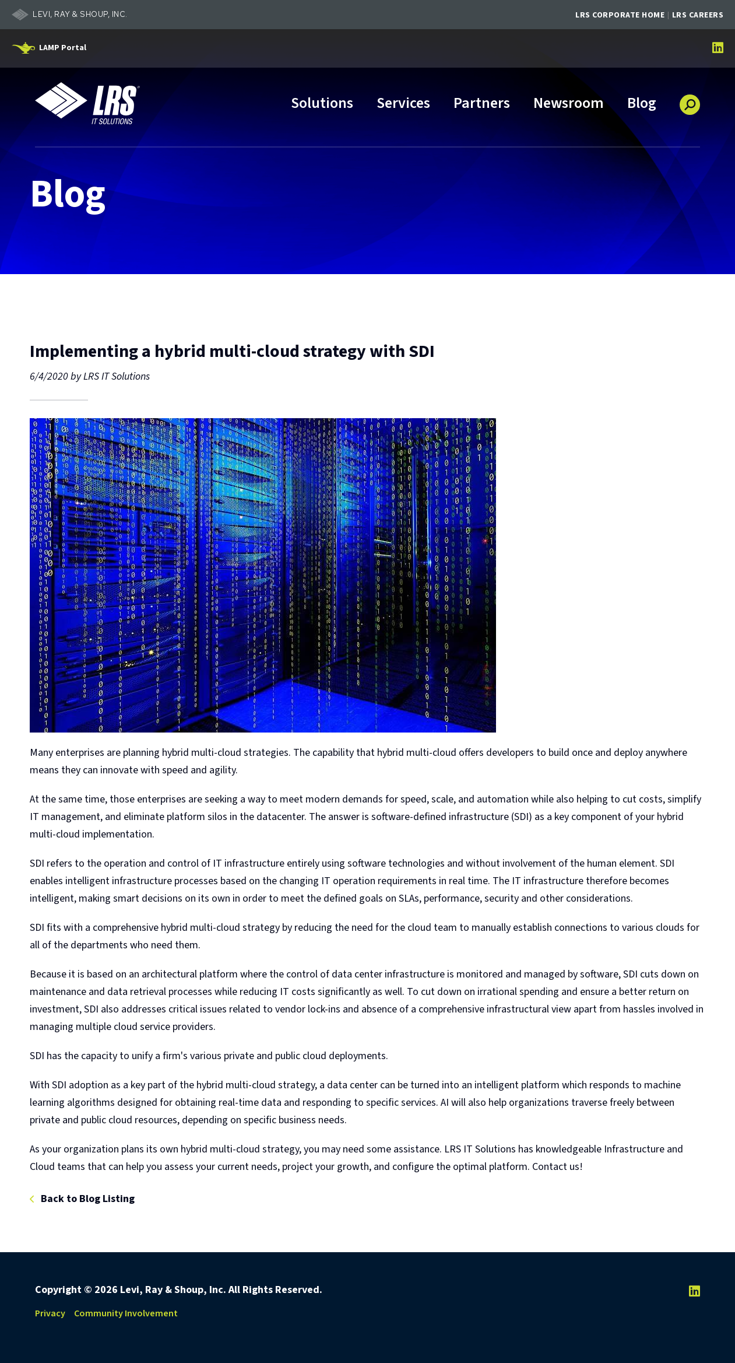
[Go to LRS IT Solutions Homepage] (87, 103)
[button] (690, 100)
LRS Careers (698, 15)
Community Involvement (126, 1313)
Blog (641, 104)
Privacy (50, 1313)
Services (403, 104)
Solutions (322, 104)
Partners (481, 104)
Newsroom (568, 104)
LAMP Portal (62, 48)
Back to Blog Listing (88, 1199)
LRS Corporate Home (619, 15)
